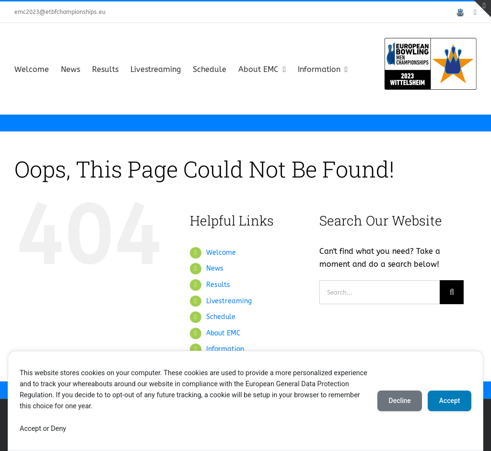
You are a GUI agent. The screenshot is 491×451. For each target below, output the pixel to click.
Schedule (220, 317)
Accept (449, 400)
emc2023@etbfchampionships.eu (59, 12)
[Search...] (379, 292)
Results (218, 285)
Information (225, 349)
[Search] (452, 292)
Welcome (221, 253)
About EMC (223, 333)
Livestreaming (229, 301)
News (214, 268)
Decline (399, 400)
